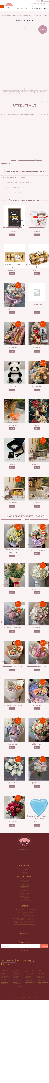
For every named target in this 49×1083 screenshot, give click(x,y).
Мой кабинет (24, 952)
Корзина (24, 955)
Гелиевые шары (17, 1066)
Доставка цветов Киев (24, 979)
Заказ (24, 954)
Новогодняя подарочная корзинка (16, 1061)
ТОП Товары (21, 1044)
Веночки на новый (42, 1052)
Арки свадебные (5, 1059)
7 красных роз (4, 1058)
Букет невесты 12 (36, 856)
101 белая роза (29, 1061)
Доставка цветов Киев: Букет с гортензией (24, 994)
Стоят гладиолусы (17, 1068)
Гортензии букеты (24, 963)
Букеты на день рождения (24, 984)
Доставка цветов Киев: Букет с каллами (24, 997)
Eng (47, 1)
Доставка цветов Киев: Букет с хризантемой (24, 1006)
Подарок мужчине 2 (36, 364)
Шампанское (37, 320)
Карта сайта (24, 957)
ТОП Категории (8, 1044)
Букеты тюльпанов (24, 969)
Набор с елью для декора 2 (12, 637)
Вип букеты (24, 970)
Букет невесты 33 (12, 856)
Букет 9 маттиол (12, 769)
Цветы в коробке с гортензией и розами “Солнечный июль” (12, 594)
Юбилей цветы (29, 1053)
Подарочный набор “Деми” (37, 496)
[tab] (13, 160)
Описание (13, 160)
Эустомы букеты (24, 968)
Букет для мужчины (24, 976)
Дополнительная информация (26, 160)
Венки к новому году (42, 1064)
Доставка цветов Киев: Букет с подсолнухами (24, 1001)
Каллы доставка (29, 1058)
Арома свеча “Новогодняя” (37, 540)
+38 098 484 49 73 (40, 5)
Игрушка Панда (12, 408)
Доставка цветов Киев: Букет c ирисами (24, 995)
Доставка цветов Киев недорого (24, 972)
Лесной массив (27, 93)
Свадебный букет (24, 978)
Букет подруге (4, 1052)
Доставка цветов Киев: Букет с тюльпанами (24, 1004)
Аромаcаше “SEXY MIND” (12, 496)
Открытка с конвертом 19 (12, 232)
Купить (12, 240)
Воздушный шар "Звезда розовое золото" (35, 92)
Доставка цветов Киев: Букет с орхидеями (24, 1000)
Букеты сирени (24, 966)
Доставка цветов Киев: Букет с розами (24, 1003)
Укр (45, 1)
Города (31, 1044)
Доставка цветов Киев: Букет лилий (24, 998)
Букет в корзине (29, 1052)
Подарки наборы (29, 1065)
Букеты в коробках (24, 973)
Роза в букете (16, 1055)
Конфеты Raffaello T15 (37, 232)
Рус (42, 1)
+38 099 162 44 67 (25, 8)
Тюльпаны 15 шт (29, 1059)
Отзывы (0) (39, 160)
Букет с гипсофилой (24, 981)
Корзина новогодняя (6, 1056)
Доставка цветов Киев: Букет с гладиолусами (24, 992)
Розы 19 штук (4, 1064)
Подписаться (44, 1029)
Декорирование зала (42, 1065)
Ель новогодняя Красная (22, 92)
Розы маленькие (41, 1059)
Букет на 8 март (24, 982)
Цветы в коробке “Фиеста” (37, 813)
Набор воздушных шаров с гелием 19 (11, 92)
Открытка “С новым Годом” (37, 452)
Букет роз (24, 965)
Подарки (24, 975)
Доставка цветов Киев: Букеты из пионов (24, 1007)
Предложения (7, 1047)
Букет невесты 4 (12, 900)
